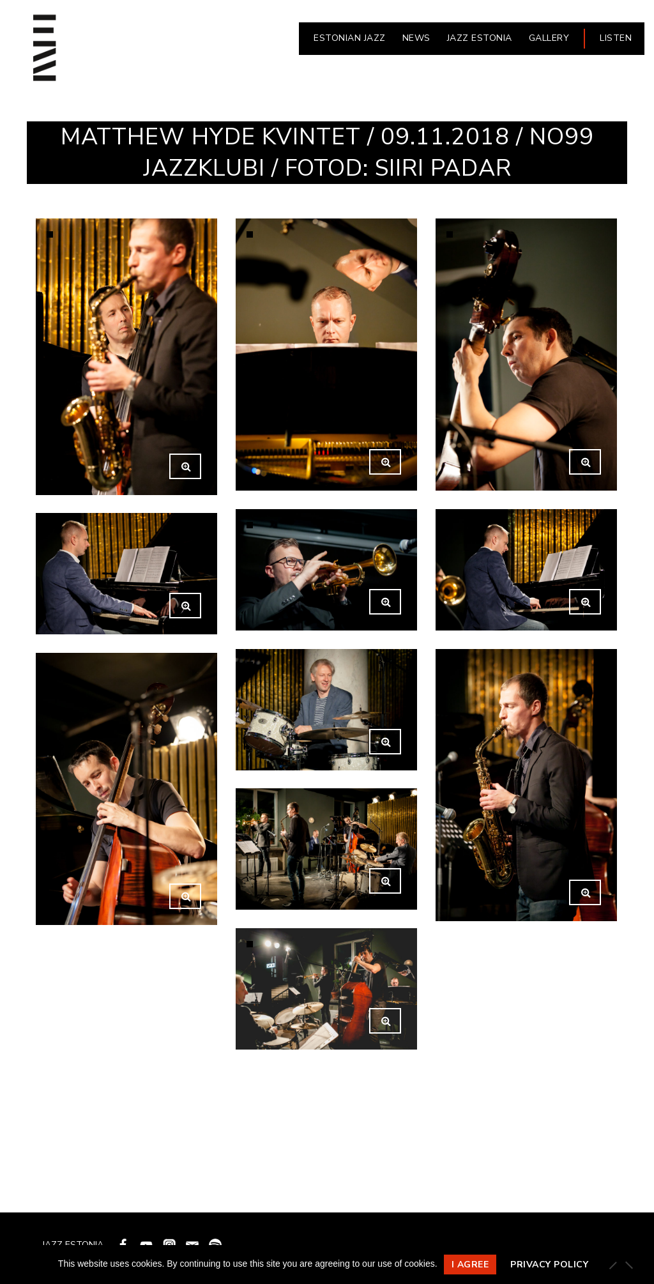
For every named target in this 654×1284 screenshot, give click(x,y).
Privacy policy (549, 1264)
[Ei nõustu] (628, 1264)
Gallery (549, 38)
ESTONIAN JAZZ (350, 38)
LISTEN (616, 38)
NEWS (416, 38)
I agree (470, 1264)
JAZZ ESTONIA (479, 38)
